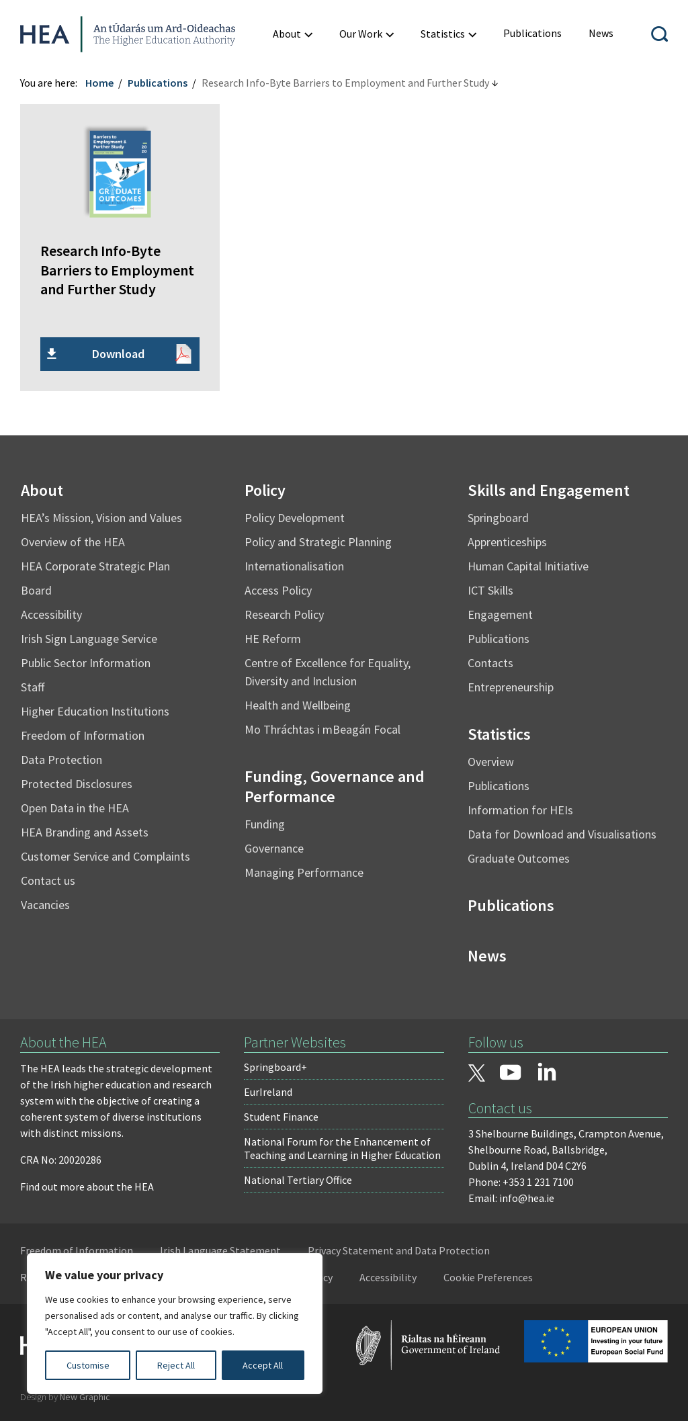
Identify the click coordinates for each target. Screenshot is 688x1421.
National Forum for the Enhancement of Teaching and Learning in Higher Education (342, 1148)
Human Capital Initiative (528, 566)
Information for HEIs (520, 810)
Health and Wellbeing (298, 705)
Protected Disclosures (76, 783)
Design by (65, 1397)
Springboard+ (275, 1067)
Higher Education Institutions (95, 711)
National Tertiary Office (298, 1180)
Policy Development (295, 517)
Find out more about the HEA (87, 1186)
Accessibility (51, 614)
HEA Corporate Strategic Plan (95, 566)
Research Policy (284, 614)
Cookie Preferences (488, 1277)
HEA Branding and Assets (84, 832)
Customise (88, 1365)
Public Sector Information (85, 663)
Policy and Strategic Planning (318, 542)
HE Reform (273, 638)
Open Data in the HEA (75, 808)
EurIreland (268, 1092)
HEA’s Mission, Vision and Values (101, 517)
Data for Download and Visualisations (562, 834)
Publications (157, 82)
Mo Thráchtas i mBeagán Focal (322, 729)
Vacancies (45, 904)
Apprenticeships (507, 542)
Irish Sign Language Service (89, 638)
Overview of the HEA (73, 542)
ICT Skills (490, 590)
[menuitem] (532, 33)
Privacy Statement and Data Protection (399, 1250)
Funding (265, 824)
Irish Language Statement (220, 1250)
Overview (491, 761)
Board (36, 590)
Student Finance (281, 1116)
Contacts (490, 663)
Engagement (500, 614)
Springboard (498, 517)
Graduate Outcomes (519, 858)
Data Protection (61, 759)
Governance (274, 848)
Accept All (263, 1365)
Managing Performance (304, 872)
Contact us (48, 880)
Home (99, 82)
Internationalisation (294, 566)
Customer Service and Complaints (105, 856)
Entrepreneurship (511, 687)
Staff (32, 687)
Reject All (176, 1365)
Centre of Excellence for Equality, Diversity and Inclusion (328, 672)
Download (118, 353)
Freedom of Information (82, 735)
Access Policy (278, 590)
